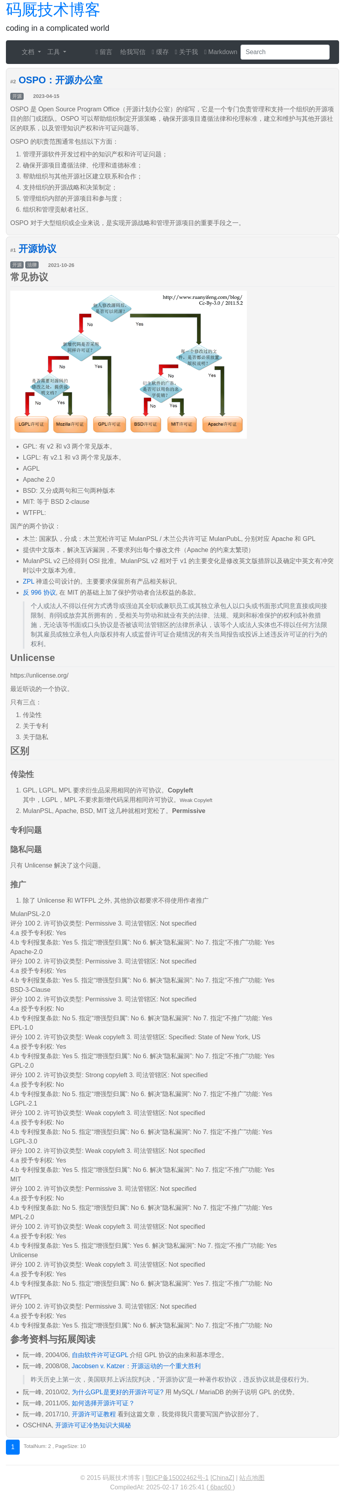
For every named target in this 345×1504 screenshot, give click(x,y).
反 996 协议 (39, 592)
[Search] (285, 52)
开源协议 (37, 248)
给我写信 (132, 52)
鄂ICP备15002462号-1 (177, 1477)
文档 (29, 52)
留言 (104, 52)
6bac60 (221, 1487)
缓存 (160, 52)
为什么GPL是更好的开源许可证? (118, 1392)
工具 (54, 52)
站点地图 (252, 1477)
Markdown (220, 52)
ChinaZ (222, 1477)
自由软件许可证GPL (100, 1355)
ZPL (28, 581)
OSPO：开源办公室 (61, 80)
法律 (32, 265)
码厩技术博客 (53, 9)
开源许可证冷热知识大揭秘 (93, 1425)
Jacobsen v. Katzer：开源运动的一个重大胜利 (136, 1366)
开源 (17, 96)
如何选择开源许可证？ (103, 1403)
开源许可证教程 (94, 1414)
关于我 (186, 52)
